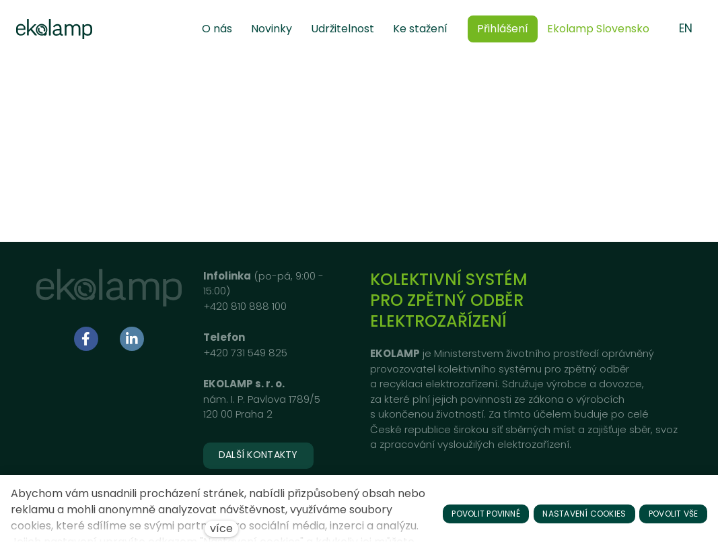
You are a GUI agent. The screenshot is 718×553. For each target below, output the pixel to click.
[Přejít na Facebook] (86, 339)
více (221, 528)
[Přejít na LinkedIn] (132, 339)
